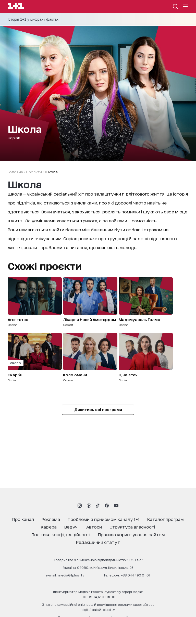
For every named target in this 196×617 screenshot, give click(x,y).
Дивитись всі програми (98, 409)
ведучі (71, 526)
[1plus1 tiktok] (97, 506)
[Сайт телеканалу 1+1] (16, 6)
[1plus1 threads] (89, 506)
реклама (51, 519)
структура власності (132, 526)
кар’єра (49, 526)
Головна (15, 172)
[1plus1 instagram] (80, 506)
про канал (23, 519)
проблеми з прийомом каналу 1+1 (104, 519)
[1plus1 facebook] (107, 506)
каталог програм (165, 519)
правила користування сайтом (131, 534)
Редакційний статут (98, 541)
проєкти (34, 172)
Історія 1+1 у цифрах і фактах (33, 19)
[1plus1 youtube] (116, 505)
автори (94, 526)
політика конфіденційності (60, 534)
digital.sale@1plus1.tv (98, 609)
